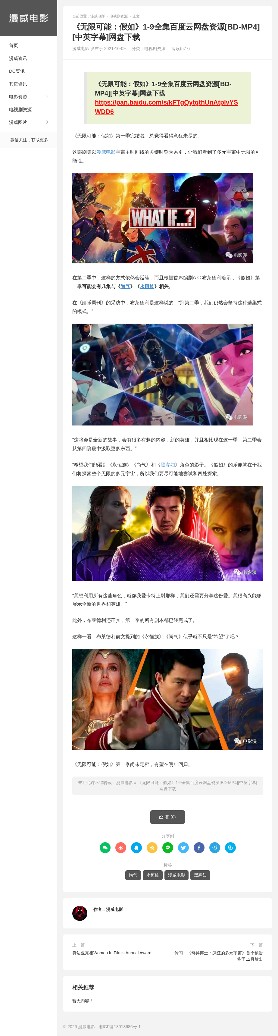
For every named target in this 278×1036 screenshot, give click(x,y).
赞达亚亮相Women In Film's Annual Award (111, 952)
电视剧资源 (20, 109)
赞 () (167, 817)
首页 (13, 45)
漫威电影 (28, 18)
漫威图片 (18, 122)
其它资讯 (18, 83)
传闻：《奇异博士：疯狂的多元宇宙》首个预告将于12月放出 (218, 956)
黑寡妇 (168, 464)
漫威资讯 (18, 58)
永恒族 (147, 286)
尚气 (125, 286)
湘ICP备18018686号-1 (119, 1026)
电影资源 (18, 96)
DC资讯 (17, 71)
